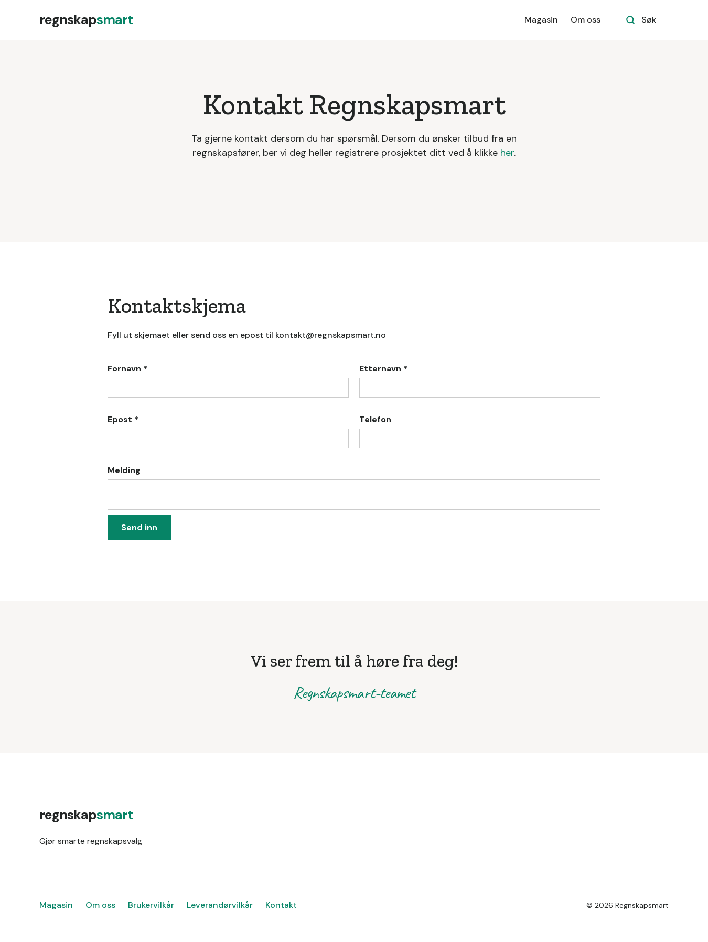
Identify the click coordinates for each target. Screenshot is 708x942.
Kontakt (281, 905)
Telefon (375, 419)
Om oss (585, 19)
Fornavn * (127, 368)
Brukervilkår (151, 905)
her (507, 152)
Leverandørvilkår (220, 905)
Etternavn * (383, 368)
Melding (124, 470)
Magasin (541, 19)
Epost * (123, 419)
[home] (86, 20)
